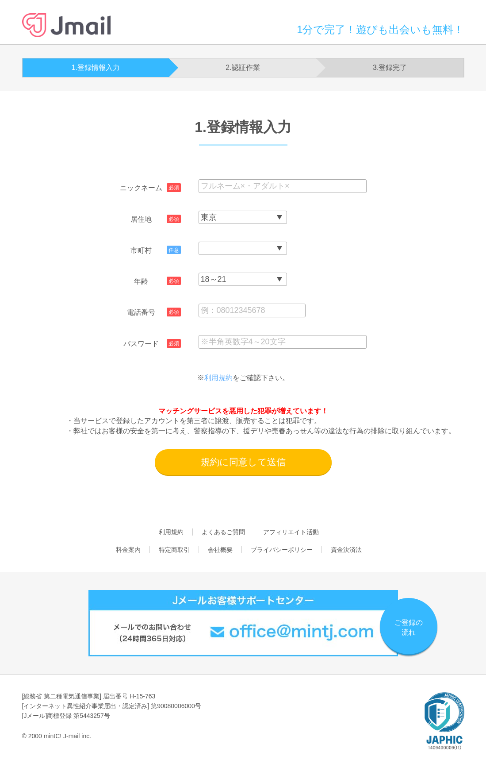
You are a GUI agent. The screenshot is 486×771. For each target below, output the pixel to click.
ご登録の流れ (408, 627)
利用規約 (218, 378)
